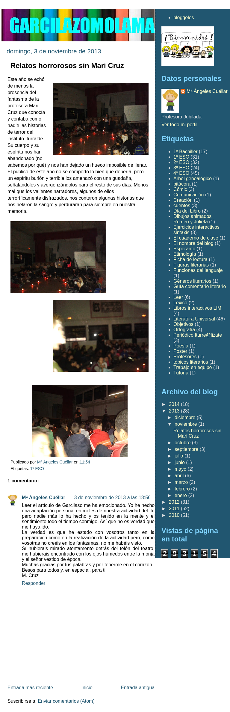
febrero (183, 488)
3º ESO (181, 167)
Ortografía (184, 329)
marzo (182, 482)
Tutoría (180, 372)
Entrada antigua (138, 687)
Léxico (180, 302)
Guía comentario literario (199, 286)
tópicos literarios (190, 362)
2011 (175, 508)
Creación (183, 200)
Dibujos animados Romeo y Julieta (192, 219)
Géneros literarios (192, 281)
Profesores (184, 356)
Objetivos (183, 324)
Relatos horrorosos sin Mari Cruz (197, 433)
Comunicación (188, 194)
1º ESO (37, 468)
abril (180, 475)
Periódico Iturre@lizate (197, 335)
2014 (175, 404)
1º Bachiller (185, 151)
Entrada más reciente (30, 687)
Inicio (86, 687)
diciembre (186, 417)
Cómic (180, 189)
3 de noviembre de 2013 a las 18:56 (112, 497)
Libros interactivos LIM (197, 308)
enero (181, 495)
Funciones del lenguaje (198, 270)
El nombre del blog (193, 243)
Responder (33, 583)
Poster (180, 351)
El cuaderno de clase (195, 237)
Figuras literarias (191, 264)
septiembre (187, 449)
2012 (175, 502)
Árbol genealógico (192, 178)
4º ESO (181, 173)
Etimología (184, 254)
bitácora (181, 183)
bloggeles (183, 17)
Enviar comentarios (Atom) (66, 701)
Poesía (180, 345)
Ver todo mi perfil (179, 124)
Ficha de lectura (190, 259)
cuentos (181, 205)
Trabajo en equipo (192, 367)
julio (179, 455)
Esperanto (184, 248)
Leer (178, 297)
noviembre (186, 424)
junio (180, 462)
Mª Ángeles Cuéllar (43, 497)
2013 (175, 410)
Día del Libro (187, 210)
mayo (181, 469)
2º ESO (181, 162)
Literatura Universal (194, 318)
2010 (175, 515)
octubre (183, 442)
